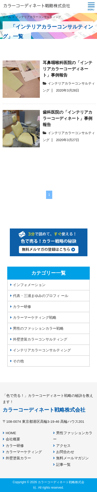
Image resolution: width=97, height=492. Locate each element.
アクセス (62, 446)
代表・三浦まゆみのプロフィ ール (39, 296)
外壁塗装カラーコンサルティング (38, 339)
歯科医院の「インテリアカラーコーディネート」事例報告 (67, 118)
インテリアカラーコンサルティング (40, 350)
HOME (9, 433)
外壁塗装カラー (17, 458)
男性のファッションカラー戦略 (37, 328)
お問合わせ (63, 452)
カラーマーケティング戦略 (33, 317)
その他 (17, 361)
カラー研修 (20, 306)
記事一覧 (62, 465)
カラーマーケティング (22, 452)
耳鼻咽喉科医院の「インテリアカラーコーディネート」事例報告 (67, 68)
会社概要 (11, 439)
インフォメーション (28, 285)
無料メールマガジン (71, 458)
